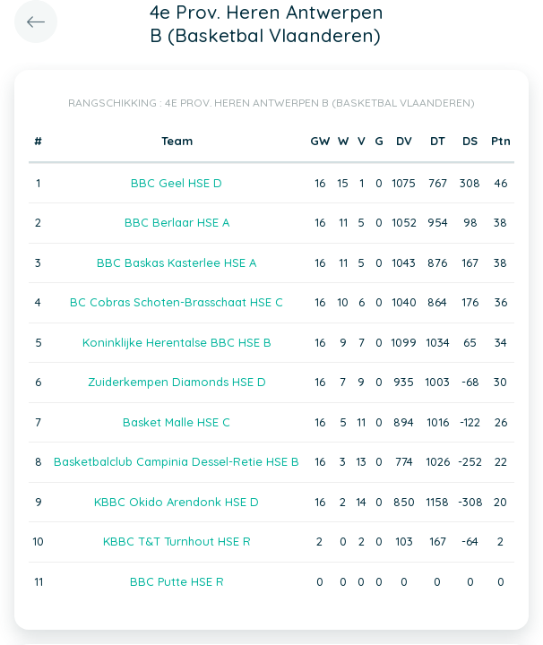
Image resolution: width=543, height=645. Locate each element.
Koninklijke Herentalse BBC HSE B (177, 342)
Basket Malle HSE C (176, 422)
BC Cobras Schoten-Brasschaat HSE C (176, 302)
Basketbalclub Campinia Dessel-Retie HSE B (176, 461)
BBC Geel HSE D (176, 183)
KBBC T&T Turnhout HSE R (177, 541)
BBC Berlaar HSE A (177, 222)
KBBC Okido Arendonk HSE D (176, 501)
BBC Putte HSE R (177, 581)
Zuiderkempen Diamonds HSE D (177, 381)
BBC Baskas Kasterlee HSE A (176, 262)
